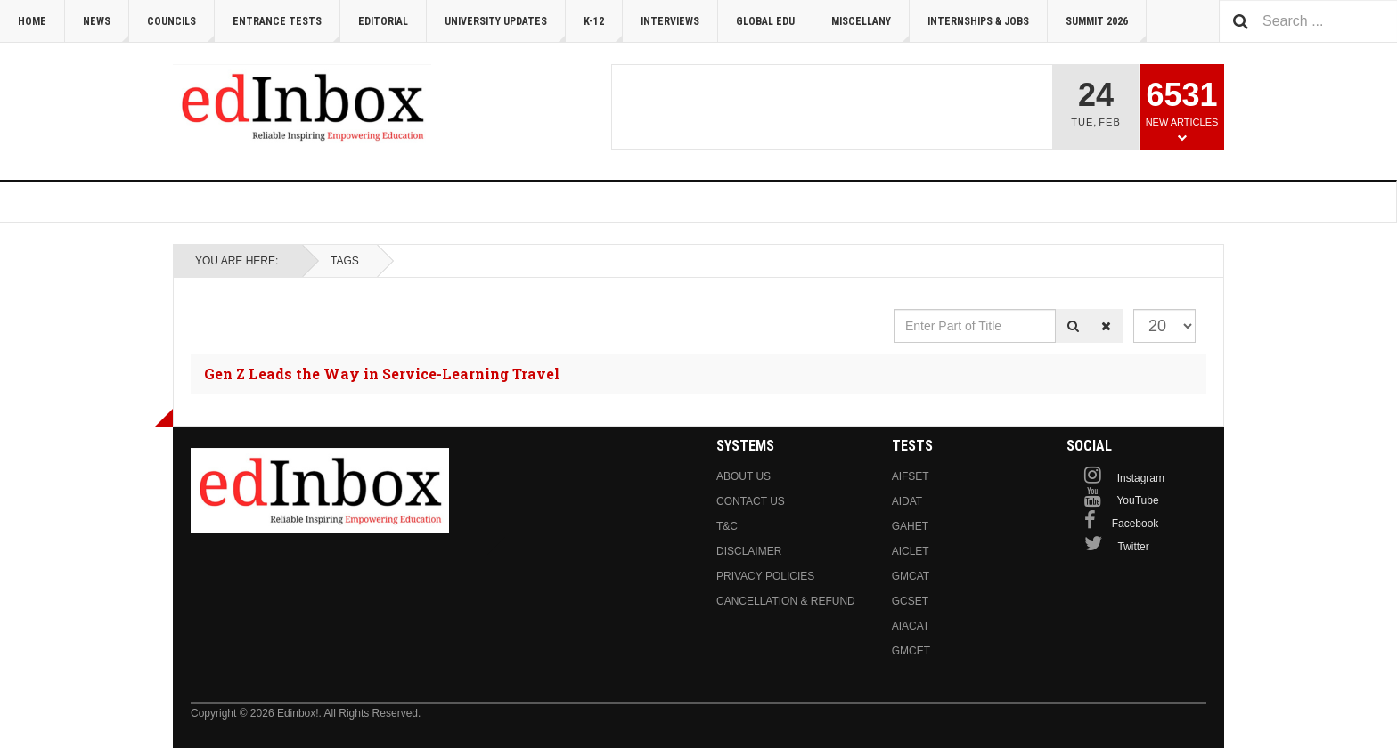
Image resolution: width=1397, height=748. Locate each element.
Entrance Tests (286, 29)
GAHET (910, 526)
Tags (345, 261)
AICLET (910, 551)
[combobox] (1308, 21)
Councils (181, 29)
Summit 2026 (1106, 29)
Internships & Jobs (978, 21)
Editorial (383, 21)
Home (32, 21)
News (106, 29)
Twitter (1132, 547)
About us (743, 476)
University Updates (505, 29)
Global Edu (765, 21)
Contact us (750, 501)
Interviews (670, 21)
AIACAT (910, 626)
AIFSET (910, 476)
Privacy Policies (765, 576)
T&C (727, 526)
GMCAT (910, 576)
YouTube (1137, 500)
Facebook (1135, 523)
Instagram (1140, 478)
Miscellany (870, 29)
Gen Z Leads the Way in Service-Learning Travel (382, 373)
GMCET (911, 651)
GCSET (910, 601)
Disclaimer (748, 551)
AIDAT (907, 501)
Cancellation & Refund (785, 601)
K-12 (603, 29)
